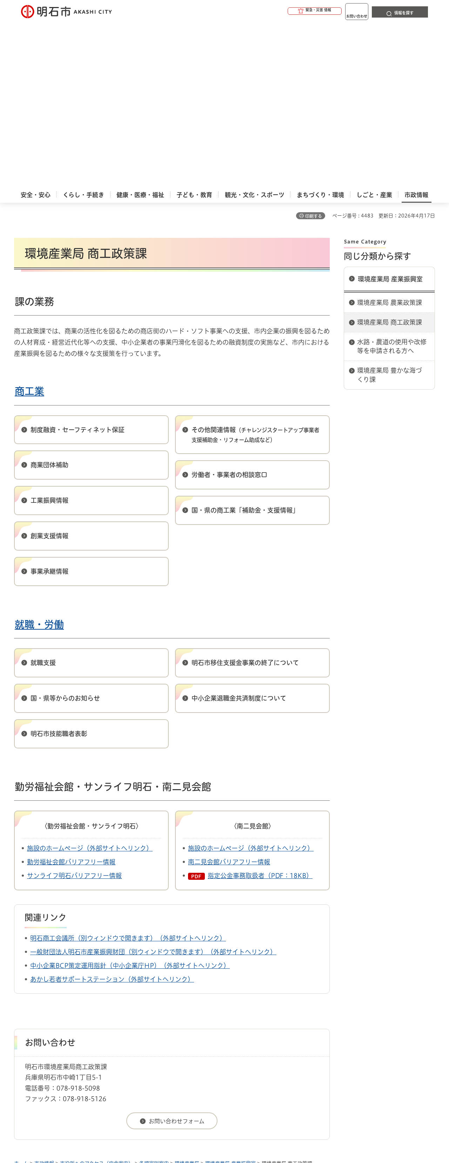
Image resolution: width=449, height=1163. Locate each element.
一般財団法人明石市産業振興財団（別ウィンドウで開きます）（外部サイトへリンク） (153, 785)
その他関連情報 (255, 268)
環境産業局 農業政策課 (389, 136)
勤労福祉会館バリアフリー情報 (71, 695)
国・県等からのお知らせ (65, 531)
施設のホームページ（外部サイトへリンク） (90, 681)
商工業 (29, 224)
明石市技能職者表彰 (59, 567)
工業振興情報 (49, 334)
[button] (288, 11)
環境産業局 (187, 996)
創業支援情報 (49, 369)
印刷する (313, 49)
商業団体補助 (49, 298)
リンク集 (337, 1022)
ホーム (21, 996)
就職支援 (43, 496)
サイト (387, 1022)
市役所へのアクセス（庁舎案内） (96, 996)
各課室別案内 (154, 996)
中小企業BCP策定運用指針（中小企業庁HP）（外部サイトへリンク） (130, 799)
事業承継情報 (49, 405)
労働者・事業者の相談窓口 (229, 308)
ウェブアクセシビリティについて (169, 1022)
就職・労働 (39, 458)
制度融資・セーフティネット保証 (78, 263)
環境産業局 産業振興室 (390, 112)
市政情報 (44, 996)
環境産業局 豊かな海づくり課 (389, 208)
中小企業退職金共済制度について (239, 531)
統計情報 (245, 1128)
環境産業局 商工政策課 (389, 155)
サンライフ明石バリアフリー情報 (74, 709)
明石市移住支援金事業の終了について (245, 496)
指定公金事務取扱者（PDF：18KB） (260, 709)
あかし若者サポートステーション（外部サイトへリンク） (112, 813)
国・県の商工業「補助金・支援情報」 (245, 343)
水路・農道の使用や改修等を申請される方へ (392, 179)
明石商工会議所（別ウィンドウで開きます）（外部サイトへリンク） (128, 771)
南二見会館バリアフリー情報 (229, 695)
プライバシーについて (268, 1022)
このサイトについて (72, 1022)
